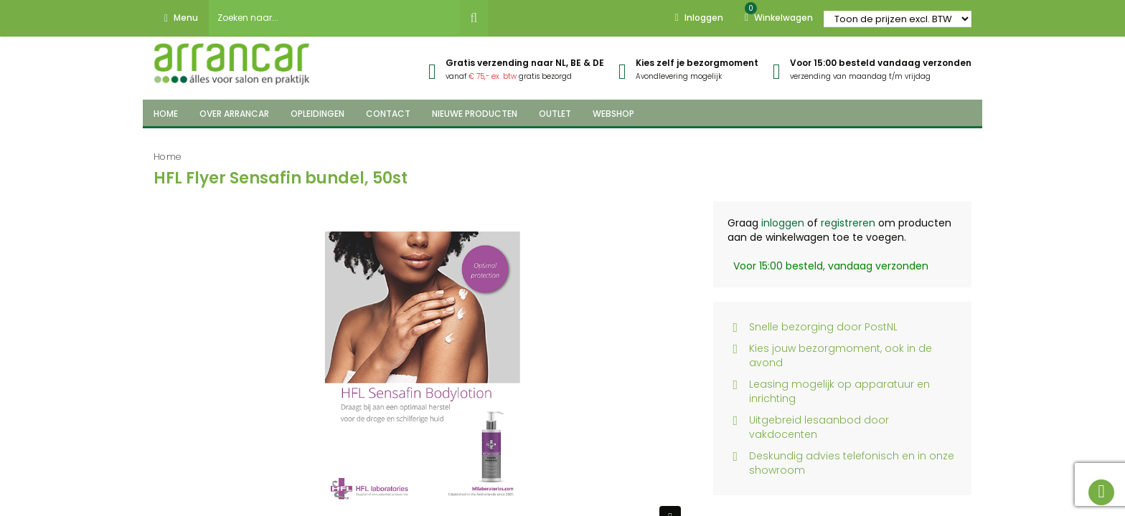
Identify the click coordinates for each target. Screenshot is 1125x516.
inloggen (782, 223)
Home (168, 156)
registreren (848, 223)
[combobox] (334, 18)
